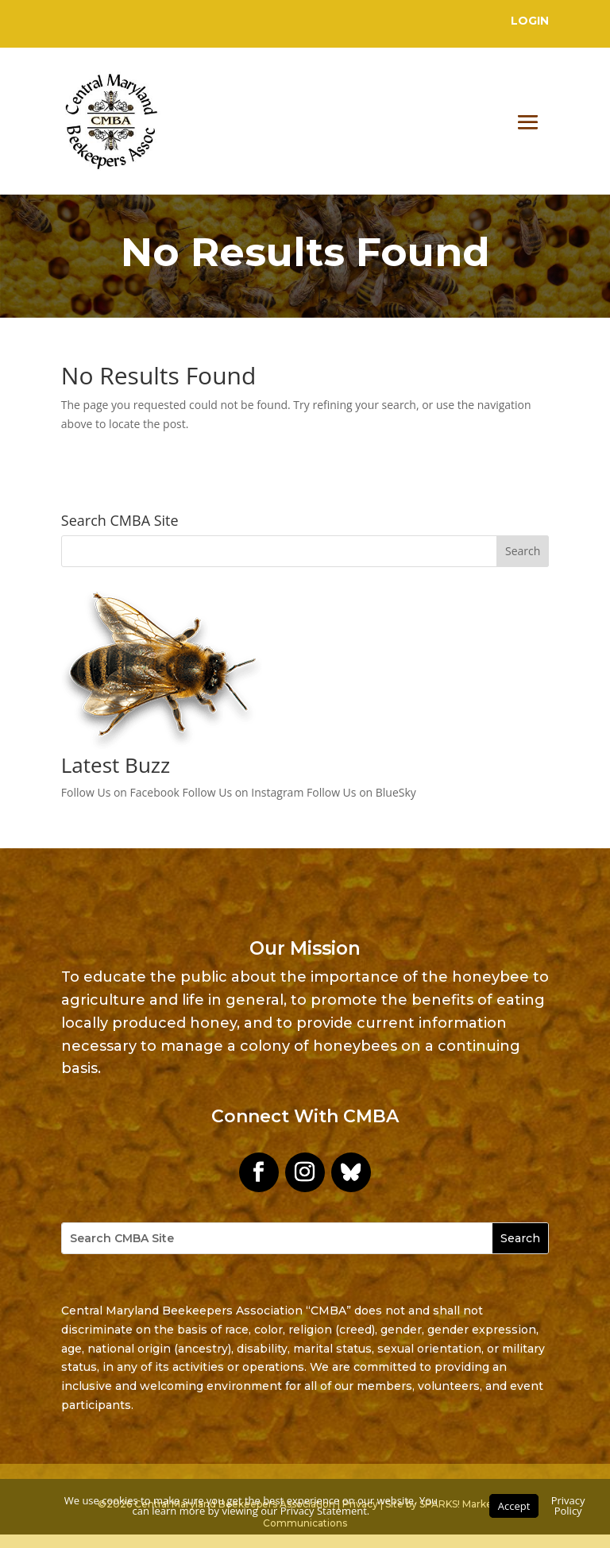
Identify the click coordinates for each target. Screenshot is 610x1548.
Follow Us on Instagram (243, 792)
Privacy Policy (568, 1505)
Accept (514, 1506)
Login (530, 21)
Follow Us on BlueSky (361, 792)
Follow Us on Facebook (120, 792)
